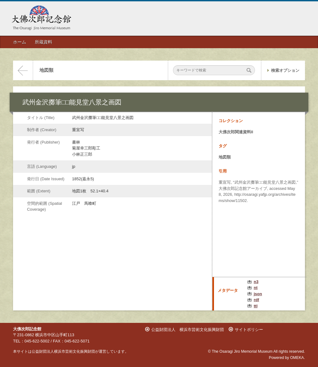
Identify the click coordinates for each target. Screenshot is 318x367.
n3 (256, 281)
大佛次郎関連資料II (236, 132)
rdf (256, 299)
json (258, 293)
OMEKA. (297, 358)
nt (255, 287)
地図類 (46, 70)
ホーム (19, 41)
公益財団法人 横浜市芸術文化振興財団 (187, 329)
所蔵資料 (43, 41)
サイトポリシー (249, 329)
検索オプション (285, 70)
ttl (255, 306)
